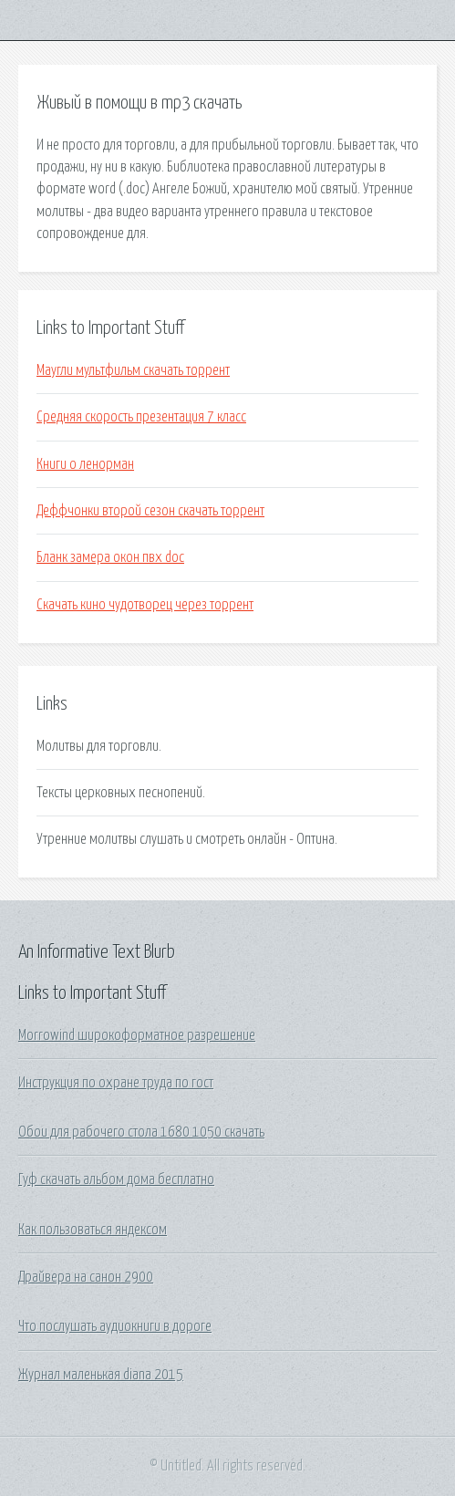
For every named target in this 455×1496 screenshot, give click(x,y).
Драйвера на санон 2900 (85, 1277)
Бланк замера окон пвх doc (110, 557)
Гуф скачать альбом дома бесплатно (116, 1179)
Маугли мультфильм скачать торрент (133, 370)
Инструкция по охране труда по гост (115, 1082)
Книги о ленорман (85, 464)
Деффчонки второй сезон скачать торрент (150, 511)
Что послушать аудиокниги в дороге (115, 1326)
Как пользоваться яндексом (92, 1229)
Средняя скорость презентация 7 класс (141, 417)
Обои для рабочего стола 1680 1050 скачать (141, 1132)
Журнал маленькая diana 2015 (100, 1374)
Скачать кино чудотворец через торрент (144, 604)
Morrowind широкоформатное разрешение (136, 1035)
